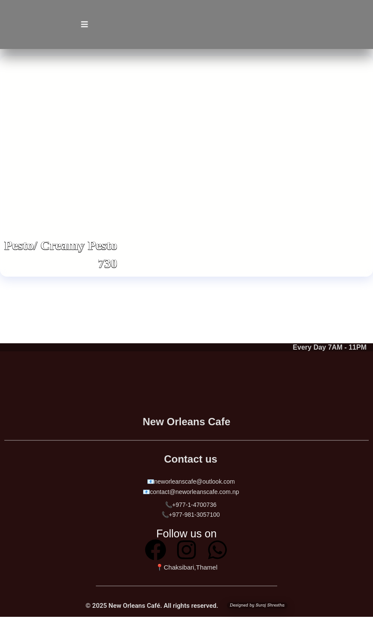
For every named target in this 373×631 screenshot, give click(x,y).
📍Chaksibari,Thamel (186, 567)
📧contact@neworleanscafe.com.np (191, 491)
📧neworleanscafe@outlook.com (191, 481)
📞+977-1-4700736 (191, 504)
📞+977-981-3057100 (191, 514)
